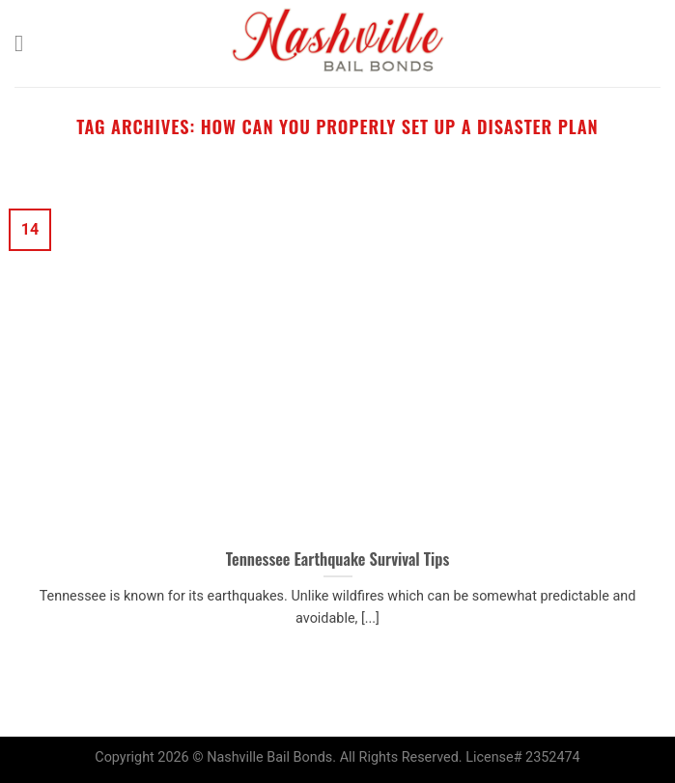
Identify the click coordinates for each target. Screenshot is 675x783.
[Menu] (26, 43)
